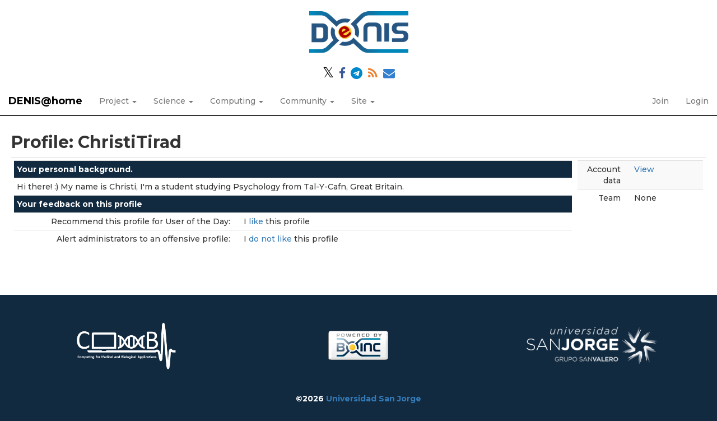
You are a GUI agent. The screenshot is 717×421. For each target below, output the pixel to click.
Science (173, 101)
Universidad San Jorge (373, 399)
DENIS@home (45, 101)
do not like (271, 239)
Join (660, 101)
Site (363, 101)
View (644, 169)
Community (307, 101)
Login (697, 101)
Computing (236, 101)
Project (118, 101)
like (257, 221)
